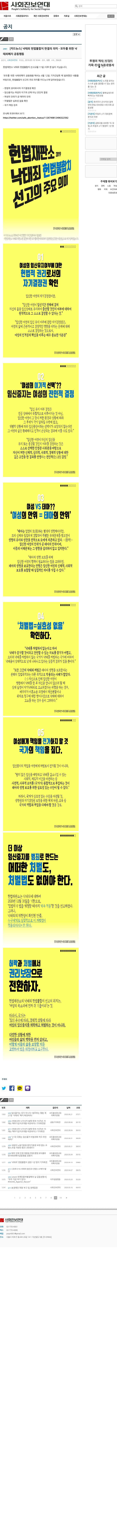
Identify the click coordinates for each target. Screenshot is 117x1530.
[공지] (90, 102)
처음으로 (7, 16)
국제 (105, 189)
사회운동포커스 (22, 16)
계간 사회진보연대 (41, 16)
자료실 (66, 16)
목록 (11, 39)
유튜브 (56, 16)
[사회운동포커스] (95, 81)
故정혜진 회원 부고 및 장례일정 (23, 1188)
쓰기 (5, 39)
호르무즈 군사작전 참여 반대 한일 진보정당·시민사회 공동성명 (101, 105)
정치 (96, 186)
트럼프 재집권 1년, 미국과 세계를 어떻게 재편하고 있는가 (101, 65)
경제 (103, 186)
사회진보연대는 (80, 16)
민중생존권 (113, 193)
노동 (109, 186)
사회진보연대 (25, 6)
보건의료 (113, 189)
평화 (99, 189)
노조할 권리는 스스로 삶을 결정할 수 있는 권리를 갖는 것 (101, 84)
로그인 (111, 16)
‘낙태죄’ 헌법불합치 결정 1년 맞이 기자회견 (27, 1162)
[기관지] (91, 114)
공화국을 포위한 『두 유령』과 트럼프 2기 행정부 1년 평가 (101, 126)
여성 (115, 186)
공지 (7, 26)
